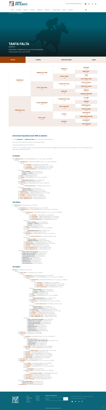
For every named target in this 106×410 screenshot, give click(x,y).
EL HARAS (18, 9)
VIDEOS (64, 9)
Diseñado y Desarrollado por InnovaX (53, 408)
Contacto (28, 401)
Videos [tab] (94, 59)
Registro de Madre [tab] (66, 59)
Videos (27, 399)
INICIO (12, 9)
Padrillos (38, 399)
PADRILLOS (47, 9)
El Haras (37, 396)
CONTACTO (70, 9)
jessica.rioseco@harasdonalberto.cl (74, 3)
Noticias (38, 398)
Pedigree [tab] (12, 59)
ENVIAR (65, 398)
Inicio (10, 13)
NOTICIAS (25, 9)
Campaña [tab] (38, 59)
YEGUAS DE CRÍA (56, 9)
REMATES (32, 9)
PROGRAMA (39, 9)
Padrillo (13, 13)
